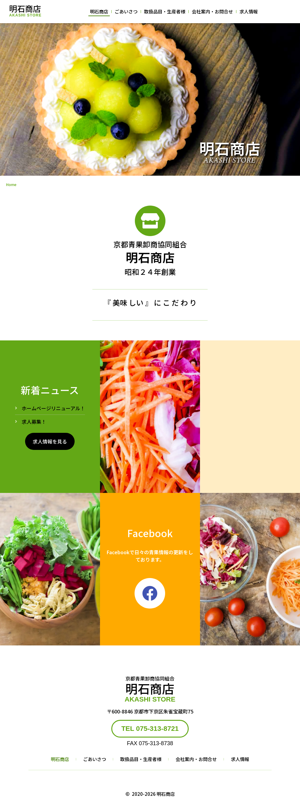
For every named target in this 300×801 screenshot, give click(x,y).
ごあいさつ (126, 11)
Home (11, 184)
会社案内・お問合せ (212, 11)
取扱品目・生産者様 (164, 11)
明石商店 (25, 8)
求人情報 (248, 11)
